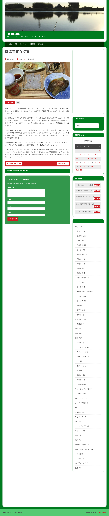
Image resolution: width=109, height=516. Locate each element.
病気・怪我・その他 (82, 449)
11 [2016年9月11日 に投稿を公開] (99, 154)
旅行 (76, 440)
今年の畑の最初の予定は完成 (85, 196)
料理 (18, 102)
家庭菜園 (78, 319)
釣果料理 (80, 384)
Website (10, 214)
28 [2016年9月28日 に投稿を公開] (84, 166)
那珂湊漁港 (81, 254)
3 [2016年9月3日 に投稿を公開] (95, 150)
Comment (10, 187)
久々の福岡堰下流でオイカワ (85, 204)
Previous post (14, 164)
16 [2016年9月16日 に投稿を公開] (92, 158)
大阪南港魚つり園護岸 (85, 291)
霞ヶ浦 (79, 250)
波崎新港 (80, 268)
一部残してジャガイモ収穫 (84, 185)
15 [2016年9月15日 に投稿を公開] (88, 158)
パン (78, 361)
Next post (63, 164)
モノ (76, 435)
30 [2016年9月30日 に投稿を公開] (92, 166)
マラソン (80, 394)
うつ (78, 454)
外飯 (78, 305)
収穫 (16, 44)
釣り (76, 227)
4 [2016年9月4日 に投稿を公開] (99, 150)
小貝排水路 (81, 236)
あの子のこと (80, 463)
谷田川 (79, 241)
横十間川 (80, 287)
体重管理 (32, 44)
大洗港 (79, 259)
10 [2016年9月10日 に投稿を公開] (95, 154)
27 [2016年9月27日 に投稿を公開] (80, 166)
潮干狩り (80, 310)
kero (20, 59)
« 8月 (77, 170)
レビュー (78, 431)
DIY (76, 421)
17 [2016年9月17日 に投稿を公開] (95, 158)
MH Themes (103, 512)
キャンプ (80, 301)
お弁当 (79, 343)
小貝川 (79, 231)
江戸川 (79, 282)
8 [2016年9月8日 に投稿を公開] (88, 154)
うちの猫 (40, 44)
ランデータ (23, 44)
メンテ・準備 (80, 403)
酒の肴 (79, 380)
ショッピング (80, 426)
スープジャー (81, 357)
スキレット (81, 352)
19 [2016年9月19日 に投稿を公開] (77, 162)
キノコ (77, 333)
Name (9, 201)
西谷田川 (80, 245)
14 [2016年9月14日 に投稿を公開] (84, 158)
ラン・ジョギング (81, 389)
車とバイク (79, 417)
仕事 (76, 468)
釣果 (10, 44)
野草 (76, 329)
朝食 (78, 370)
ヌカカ (79, 459)
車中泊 (79, 315)
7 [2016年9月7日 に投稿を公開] (84, 154)
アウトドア (79, 296)
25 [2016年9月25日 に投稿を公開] (99, 162)
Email (9, 207)
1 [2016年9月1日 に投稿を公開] (88, 150)
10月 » (82, 170)
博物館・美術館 (80, 445)
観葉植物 (78, 412)
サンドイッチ (81, 347)
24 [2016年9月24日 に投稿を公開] (95, 162)
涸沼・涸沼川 (81, 278)
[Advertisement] (88, 82)
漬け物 (79, 375)
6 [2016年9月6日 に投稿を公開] (80, 154)
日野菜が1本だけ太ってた (84, 190)
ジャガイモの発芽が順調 (83, 212)
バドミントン (80, 398)
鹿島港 (79, 264)
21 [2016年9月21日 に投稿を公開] (84, 162)
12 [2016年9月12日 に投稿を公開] (77, 158)
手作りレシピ (81, 366)
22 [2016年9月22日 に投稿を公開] (88, 162)
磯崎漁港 (80, 273)
